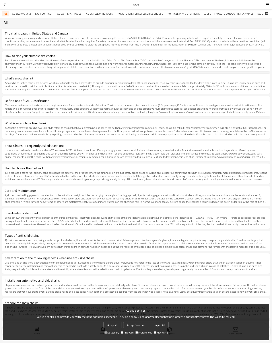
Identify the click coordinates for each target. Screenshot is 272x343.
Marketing (161, 332)
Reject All (160, 325)
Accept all (112, 325)
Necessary (111, 332)
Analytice (127, 332)
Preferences (143, 332)
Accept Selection (136, 325)
